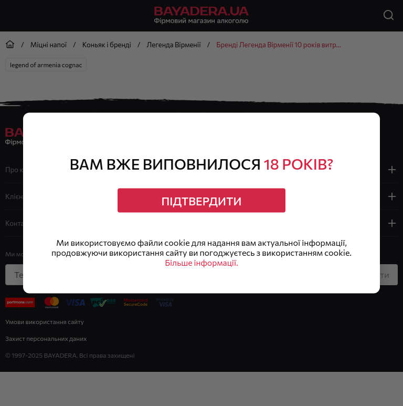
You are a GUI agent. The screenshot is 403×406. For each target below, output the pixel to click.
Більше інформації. (201, 263)
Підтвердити (201, 200)
